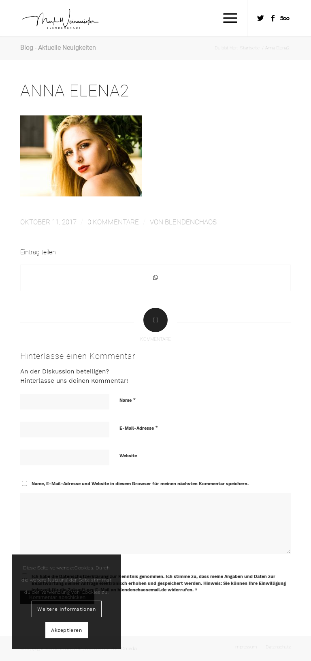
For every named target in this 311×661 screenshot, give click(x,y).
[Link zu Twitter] (260, 18)
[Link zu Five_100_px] (285, 18)
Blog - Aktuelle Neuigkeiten (58, 47)
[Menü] (226, 18)
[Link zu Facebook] (272, 18)
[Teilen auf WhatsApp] (155, 277)
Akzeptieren (66, 630)
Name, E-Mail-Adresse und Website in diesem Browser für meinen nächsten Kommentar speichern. (140, 483)
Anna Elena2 (74, 90)
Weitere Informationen (66, 609)
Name (127, 400)
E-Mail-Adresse (138, 428)
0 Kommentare (113, 222)
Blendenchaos (191, 222)
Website (128, 455)
